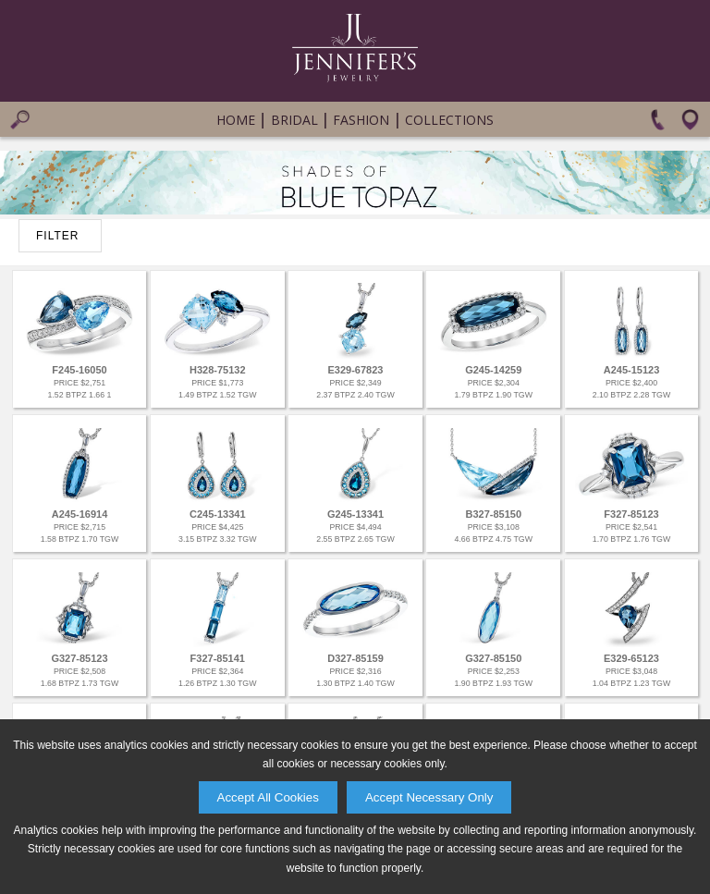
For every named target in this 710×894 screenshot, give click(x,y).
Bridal (294, 120)
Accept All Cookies (268, 797)
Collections (449, 120)
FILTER (57, 235)
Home (235, 120)
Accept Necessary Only (429, 797)
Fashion (361, 120)
